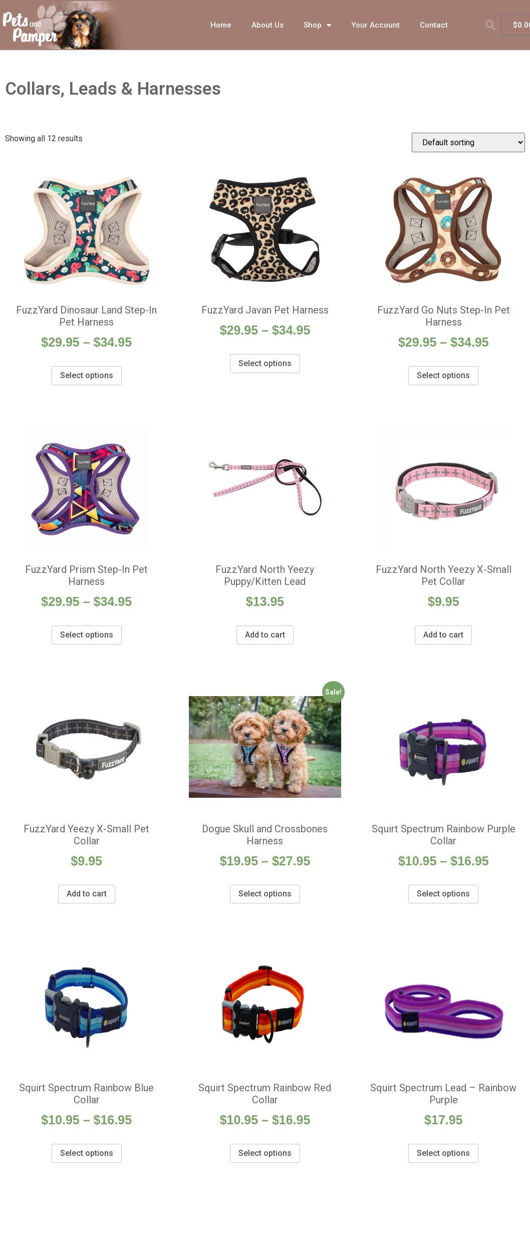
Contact (434, 25)
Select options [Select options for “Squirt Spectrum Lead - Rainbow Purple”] (443, 1153)
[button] (490, 25)
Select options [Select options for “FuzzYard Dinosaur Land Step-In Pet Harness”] (86, 375)
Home (220, 25)
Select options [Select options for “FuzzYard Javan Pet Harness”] (265, 363)
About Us (267, 25)
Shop (317, 25)
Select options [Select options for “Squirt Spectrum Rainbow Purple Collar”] (443, 893)
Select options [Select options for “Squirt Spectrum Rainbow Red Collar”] (265, 1153)
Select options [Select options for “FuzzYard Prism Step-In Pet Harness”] (86, 635)
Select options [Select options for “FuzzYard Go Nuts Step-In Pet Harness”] (443, 375)
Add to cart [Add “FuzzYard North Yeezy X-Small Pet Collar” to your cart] (443, 635)
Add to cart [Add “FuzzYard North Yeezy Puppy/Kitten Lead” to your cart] (265, 635)
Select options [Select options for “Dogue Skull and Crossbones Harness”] (265, 893)
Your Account (375, 25)
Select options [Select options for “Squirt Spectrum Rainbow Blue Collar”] (86, 1153)
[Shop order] (468, 142)
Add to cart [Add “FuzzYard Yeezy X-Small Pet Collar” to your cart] (87, 893)
